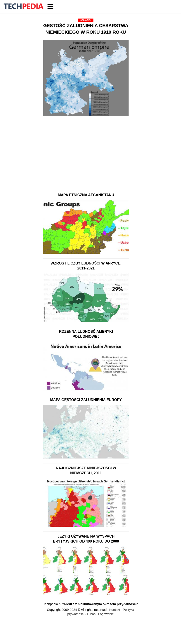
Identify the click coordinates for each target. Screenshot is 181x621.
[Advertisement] (86, 151)
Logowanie (106, 614)
